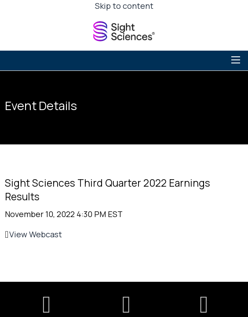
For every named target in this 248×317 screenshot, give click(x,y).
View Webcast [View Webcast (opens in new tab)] (35, 234)
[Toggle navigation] (237, 59)
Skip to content (124, 5)
